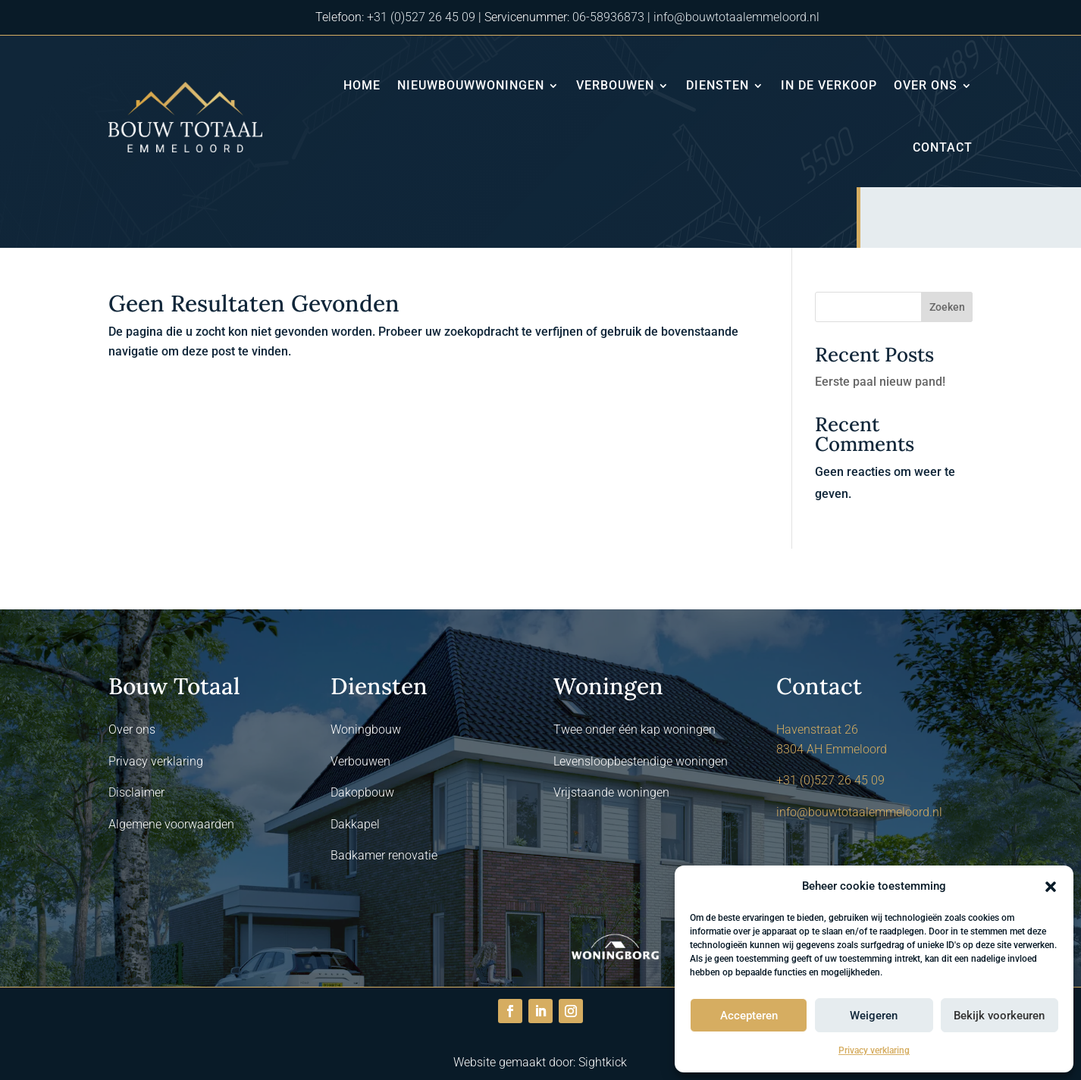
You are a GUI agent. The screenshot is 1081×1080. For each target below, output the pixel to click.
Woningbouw (366, 729)
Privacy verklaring (874, 1050)
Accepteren (749, 1015)
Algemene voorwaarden (171, 824)
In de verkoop (829, 85)
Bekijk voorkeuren (999, 1015)
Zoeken (947, 307)
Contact (943, 147)
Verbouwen (615, 85)
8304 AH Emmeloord (831, 749)
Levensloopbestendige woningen (640, 761)
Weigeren (874, 1015)
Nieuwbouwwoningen (470, 85)
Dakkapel (355, 824)
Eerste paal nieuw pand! (880, 381)
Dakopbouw (362, 792)
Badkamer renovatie (384, 855)
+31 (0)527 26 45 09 (421, 17)
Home (362, 85)
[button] (1050, 886)
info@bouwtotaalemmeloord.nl (736, 17)
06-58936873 (608, 17)
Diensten (717, 85)
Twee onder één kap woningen (634, 729)
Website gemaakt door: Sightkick (540, 1062)
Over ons (925, 85)
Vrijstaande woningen (611, 792)
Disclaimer (136, 792)
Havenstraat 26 (817, 729)
